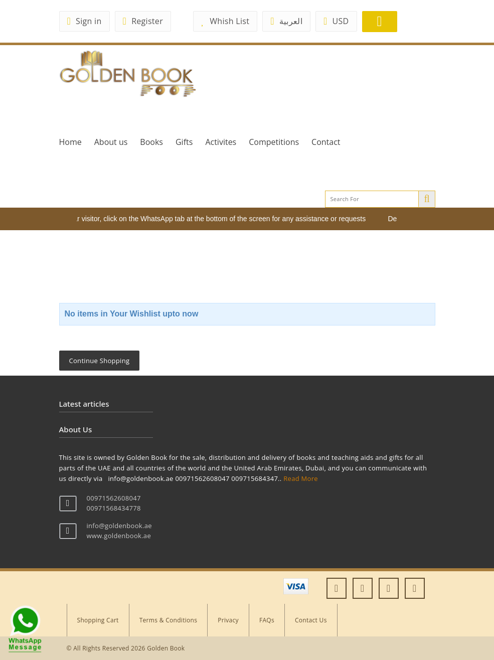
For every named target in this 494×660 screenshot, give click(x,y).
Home (70, 141)
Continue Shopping (99, 360)
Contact (325, 141)
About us (111, 141)
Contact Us (311, 620)
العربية (286, 21)
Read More (300, 478)
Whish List (225, 21)
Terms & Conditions (168, 620)
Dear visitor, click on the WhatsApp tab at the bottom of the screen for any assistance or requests (217, 219)
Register (143, 21)
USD (336, 21)
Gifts (184, 141)
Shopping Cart (98, 620)
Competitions (274, 141)
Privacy (228, 620)
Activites (220, 141)
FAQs (266, 620)
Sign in (84, 21)
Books (151, 141)
